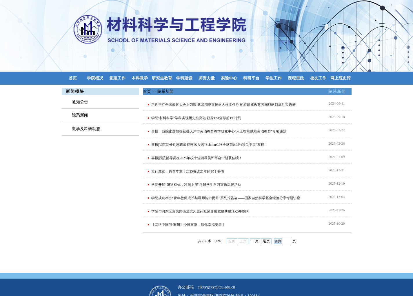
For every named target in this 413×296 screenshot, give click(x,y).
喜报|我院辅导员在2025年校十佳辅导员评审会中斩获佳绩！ (196, 158)
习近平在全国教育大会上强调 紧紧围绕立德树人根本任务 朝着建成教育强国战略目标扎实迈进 (223, 105)
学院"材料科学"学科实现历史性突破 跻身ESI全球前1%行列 (196, 118)
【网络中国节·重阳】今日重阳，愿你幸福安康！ (188, 225)
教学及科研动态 (86, 129)
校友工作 (318, 78)
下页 (255, 241)
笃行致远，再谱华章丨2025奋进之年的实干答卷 (187, 171)
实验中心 (229, 78)
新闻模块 (75, 91)
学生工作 (273, 78)
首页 (73, 78)
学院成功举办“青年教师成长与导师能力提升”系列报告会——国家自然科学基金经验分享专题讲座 (226, 198)
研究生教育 (162, 78)
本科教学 (140, 78)
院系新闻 (337, 91)
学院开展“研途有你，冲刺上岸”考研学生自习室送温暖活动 (196, 185)
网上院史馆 (340, 78)
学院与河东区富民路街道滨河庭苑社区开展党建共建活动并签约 (200, 211)
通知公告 (80, 102)
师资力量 (207, 78)
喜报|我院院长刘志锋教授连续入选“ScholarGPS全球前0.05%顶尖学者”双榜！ (209, 145)
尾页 (266, 241)
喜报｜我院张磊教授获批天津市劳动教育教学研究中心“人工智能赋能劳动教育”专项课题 (219, 131)
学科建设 (184, 78)
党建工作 (117, 78)
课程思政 (296, 78)
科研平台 (251, 78)
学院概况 (95, 78)
